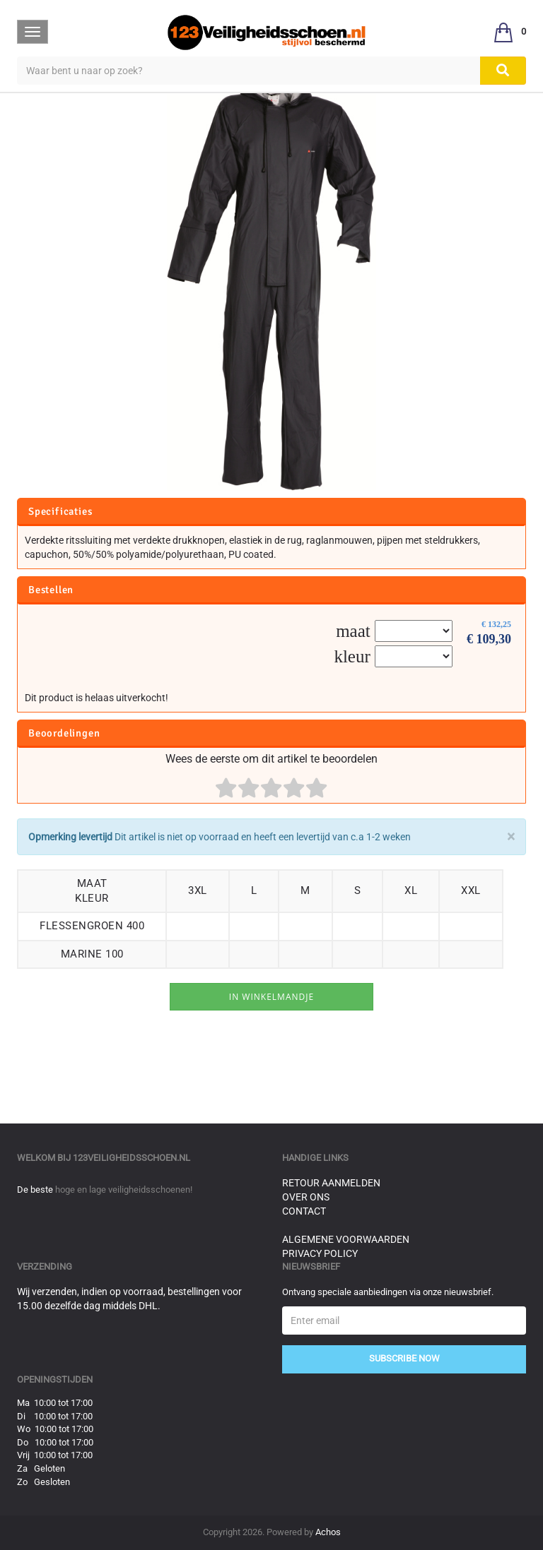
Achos (328, 1532)
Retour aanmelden (331, 1182)
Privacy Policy (320, 1253)
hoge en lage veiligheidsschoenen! (123, 1189)
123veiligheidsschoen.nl (131, 1157)
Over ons (305, 1197)
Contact (304, 1211)
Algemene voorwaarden (345, 1239)
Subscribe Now (404, 1358)
